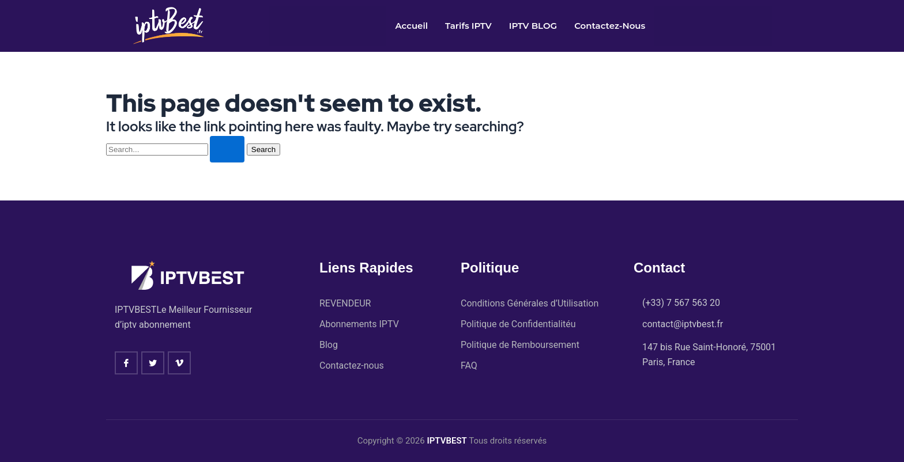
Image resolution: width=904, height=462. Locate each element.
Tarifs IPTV (468, 25)
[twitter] (152, 361)
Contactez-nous (609, 25)
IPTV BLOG (533, 25)
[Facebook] (126, 361)
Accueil (411, 25)
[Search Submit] (227, 149)
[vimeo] (179, 361)
